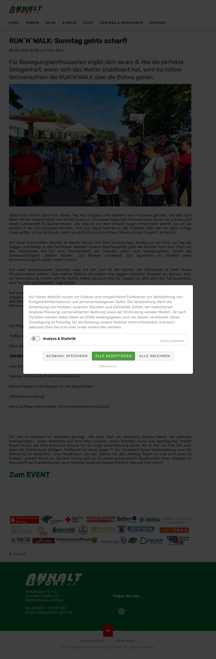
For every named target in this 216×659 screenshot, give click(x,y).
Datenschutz (108, 366)
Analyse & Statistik (59, 339)
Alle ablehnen (154, 356)
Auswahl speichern (67, 356)
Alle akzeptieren (113, 356)
